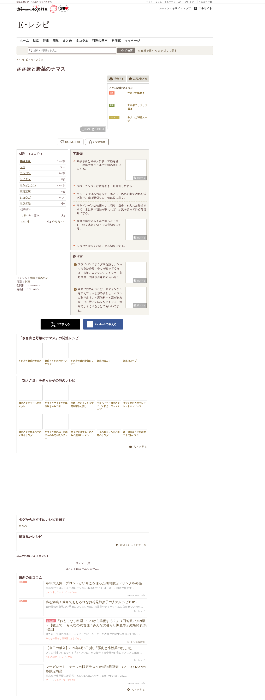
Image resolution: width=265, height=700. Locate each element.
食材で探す (147, 50)
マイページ (132, 40)
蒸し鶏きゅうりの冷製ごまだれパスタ (135, 425)
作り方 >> (58, 221)
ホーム (24, 40)
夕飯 (69, 657)
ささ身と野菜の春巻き (31, 352)
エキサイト (205, 8)
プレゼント (190, 2)
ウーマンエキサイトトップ (175, 8)
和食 (32, 277)
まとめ (67, 40)
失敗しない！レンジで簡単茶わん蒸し (83, 396)
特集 (46, 40)
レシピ (62, 657)
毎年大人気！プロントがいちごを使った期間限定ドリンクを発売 (94, 583)
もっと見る (140, 446)
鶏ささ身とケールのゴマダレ (31, 396)
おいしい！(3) (72, 141)
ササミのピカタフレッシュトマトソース (135, 396)
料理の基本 (100, 40)
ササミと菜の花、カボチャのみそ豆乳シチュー (57, 427)
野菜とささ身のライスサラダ (57, 354)
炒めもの (42, 277)
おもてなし (76, 638)
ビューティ (170, 2)
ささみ (23, 525)
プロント (50, 592)
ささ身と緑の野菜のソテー (83, 354)
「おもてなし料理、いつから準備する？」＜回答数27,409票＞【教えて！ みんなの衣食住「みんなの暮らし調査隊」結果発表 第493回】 (96, 625)
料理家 (116, 40)
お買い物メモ (138, 79)
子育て (149, 2)
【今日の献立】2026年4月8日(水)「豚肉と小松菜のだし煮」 (90, 648)
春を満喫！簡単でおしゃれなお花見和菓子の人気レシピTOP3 (91, 602)
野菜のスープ (135, 352)
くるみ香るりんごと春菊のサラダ (109, 425)
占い (180, 2)
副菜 (27, 281)
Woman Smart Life (136, 595)
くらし (158, 2)
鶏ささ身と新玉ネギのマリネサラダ (31, 425)
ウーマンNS (71, 592)
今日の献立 (51, 657)
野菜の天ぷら (109, 352)
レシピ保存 (99, 141)
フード (60, 592)
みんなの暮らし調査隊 (57, 638)
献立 (36, 40)
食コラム (82, 40)
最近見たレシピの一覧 (133, 545)
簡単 (56, 40)
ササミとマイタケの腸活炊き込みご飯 (57, 396)
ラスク (57, 680)
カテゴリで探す (167, 50)
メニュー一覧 (205, 2)
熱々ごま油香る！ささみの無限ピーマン (83, 425)
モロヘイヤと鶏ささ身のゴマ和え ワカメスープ (109, 398)
